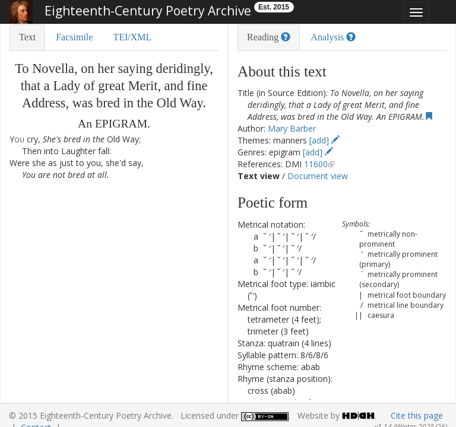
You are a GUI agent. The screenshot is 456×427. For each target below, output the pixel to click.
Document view (317, 175)
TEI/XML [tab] (132, 37)
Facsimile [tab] (74, 37)
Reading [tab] (268, 37)
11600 (316, 164)
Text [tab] (27, 37)
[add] (324, 140)
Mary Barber (292, 128)
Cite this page (417, 415)
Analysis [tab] (333, 37)
